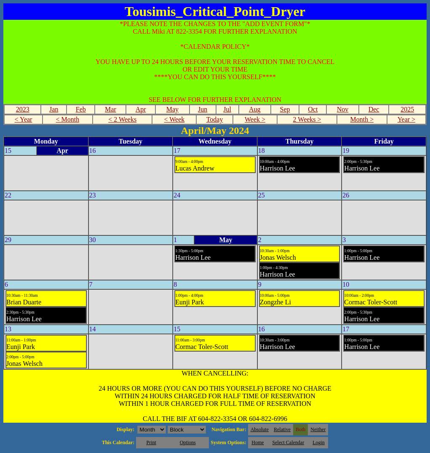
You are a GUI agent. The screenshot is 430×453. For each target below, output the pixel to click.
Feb (81, 109)
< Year (23, 119)
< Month (68, 119)
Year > (407, 119)
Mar (110, 109)
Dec (374, 109)
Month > (362, 119)
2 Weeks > (307, 119)
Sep (285, 109)
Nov (343, 109)
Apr (141, 109)
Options (188, 442)
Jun (202, 109)
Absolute (260, 429)
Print (151, 442)
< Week (174, 119)
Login (318, 442)
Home (257, 442)
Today (214, 119)
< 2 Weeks (122, 119)
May (172, 109)
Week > (255, 119)
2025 (407, 109)
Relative (282, 429)
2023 (22, 109)
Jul (227, 109)
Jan (53, 109)
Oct (313, 109)
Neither (318, 429)
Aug (255, 109)
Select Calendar (288, 442)
